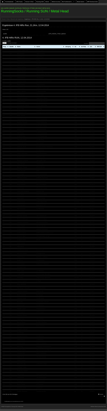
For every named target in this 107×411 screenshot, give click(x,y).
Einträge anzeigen (10, 43)
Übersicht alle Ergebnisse (16, 19)
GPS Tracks (20, 2)
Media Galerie (81, 2)
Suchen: (94, 43)
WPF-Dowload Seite (92, 1)
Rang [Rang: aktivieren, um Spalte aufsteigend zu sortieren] (4, 46)
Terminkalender (10, 2)
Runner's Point (5, 19)
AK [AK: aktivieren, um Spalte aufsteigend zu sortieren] (75, 46)
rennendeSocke (15, 401)
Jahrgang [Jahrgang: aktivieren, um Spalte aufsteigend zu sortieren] (68, 46)
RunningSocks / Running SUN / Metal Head (35, 11)
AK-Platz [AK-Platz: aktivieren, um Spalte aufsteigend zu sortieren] (83, 46)
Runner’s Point (30, 2)
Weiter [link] (101, 396)
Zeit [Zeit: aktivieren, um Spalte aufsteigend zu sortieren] (91, 46)
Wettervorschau (56, 1)
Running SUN (40, 1)
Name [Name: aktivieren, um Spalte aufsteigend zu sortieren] (18, 46)
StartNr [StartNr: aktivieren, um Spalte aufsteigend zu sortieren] (11, 46)
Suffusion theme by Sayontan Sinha (98, 406)
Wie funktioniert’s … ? (69, 2)
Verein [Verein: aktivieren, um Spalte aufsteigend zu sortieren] (38, 46)
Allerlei (47, 2)
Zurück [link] (101, 394)
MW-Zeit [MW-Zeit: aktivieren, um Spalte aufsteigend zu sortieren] (99, 46)
